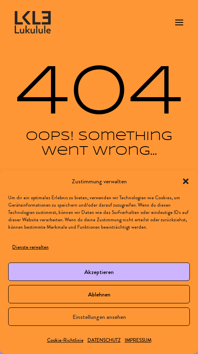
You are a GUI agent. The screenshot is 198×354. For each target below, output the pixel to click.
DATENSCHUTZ (104, 340)
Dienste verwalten (30, 247)
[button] (186, 181)
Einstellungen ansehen (99, 316)
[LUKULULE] (33, 22)
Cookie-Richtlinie (65, 340)
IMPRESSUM (138, 340)
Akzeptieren (99, 271)
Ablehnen (99, 294)
